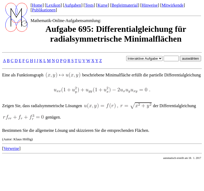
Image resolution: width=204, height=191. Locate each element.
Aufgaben (72, 5)
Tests (89, 5)
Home (37, 5)
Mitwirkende (173, 5)
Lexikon (53, 5)
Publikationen (44, 10)
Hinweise (150, 5)
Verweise (11, 148)
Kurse (102, 5)
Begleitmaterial (125, 5)
